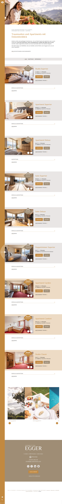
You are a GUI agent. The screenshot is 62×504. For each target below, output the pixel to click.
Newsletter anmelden (34, 479)
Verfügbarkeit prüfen (40, 80)
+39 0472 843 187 (33, 462)
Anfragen (39, 76)
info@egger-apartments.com (33, 464)
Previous (28, 81)
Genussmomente (47, 420)
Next (31, 81)
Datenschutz (53, 493)
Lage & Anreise (33, 475)
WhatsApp (34, 460)
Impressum (48, 493)
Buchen (47, 76)
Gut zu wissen (20, 423)
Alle (26, 59)
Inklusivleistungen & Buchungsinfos (21, 51)
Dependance (38, 59)
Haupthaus (31, 59)
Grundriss (14, 90)
